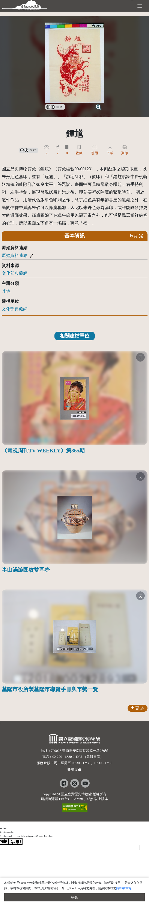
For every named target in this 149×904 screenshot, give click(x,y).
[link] (55, 106)
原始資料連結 (14, 255)
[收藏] (140, 357)
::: (1, 16)
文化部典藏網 (14, 273)
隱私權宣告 (123, 888)
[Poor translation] (16, 841)
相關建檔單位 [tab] (74, 336)
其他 (6, 291)
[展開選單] (139, 5)
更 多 (137, 708)
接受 (74, 897)
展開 (136, 235)
